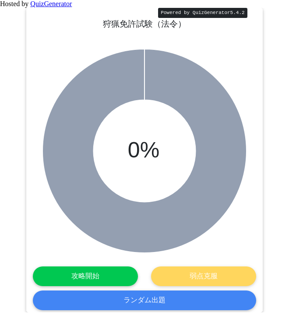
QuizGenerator (51, 3)
